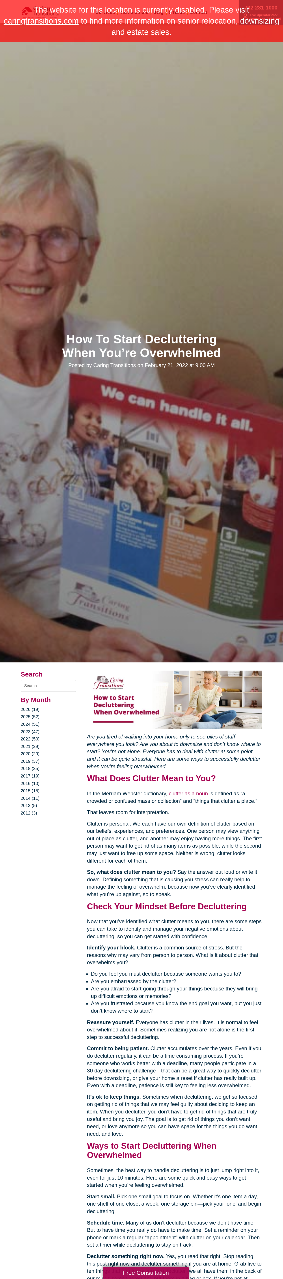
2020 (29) (30, 753)
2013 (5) (29, 805)
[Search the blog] (48, 686)
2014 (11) (30, 798)
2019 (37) (30, 761)
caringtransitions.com (41, 20)
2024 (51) (30, 724)
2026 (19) (30, 709)
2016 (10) (30, 783)
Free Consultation (146, 1273)
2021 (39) (30, 746)
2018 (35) (30, 768)
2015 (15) (30, 790)
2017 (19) (30, 776)
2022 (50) (30, 738)
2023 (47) (30, 731)
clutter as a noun (188, 793)
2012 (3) (29, 813)
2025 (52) (30, 716)
